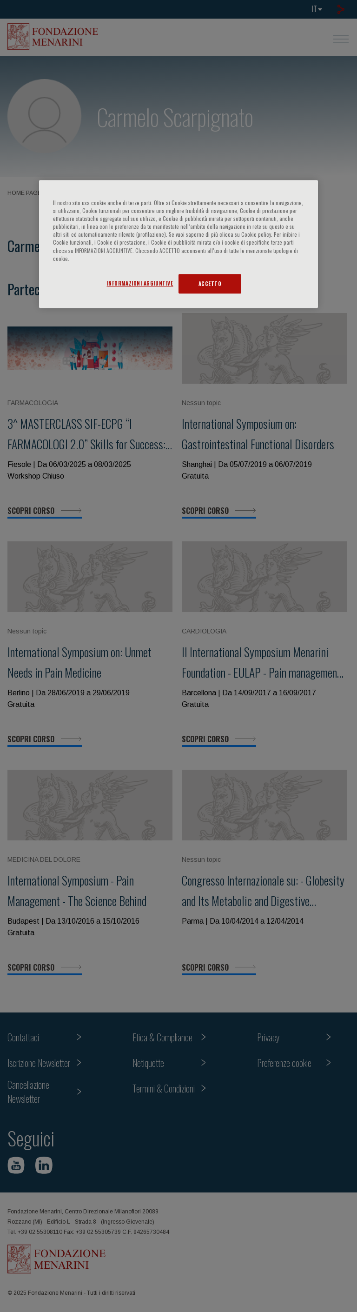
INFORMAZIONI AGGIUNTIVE (140, 283)
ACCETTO (210, 283)
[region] (178, 243)
